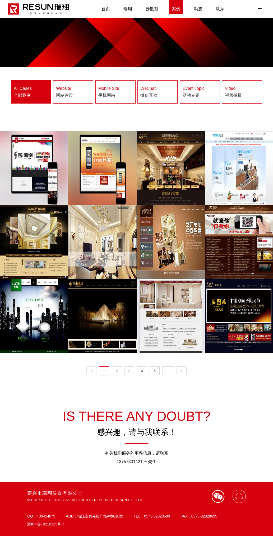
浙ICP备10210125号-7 (45, 524)
